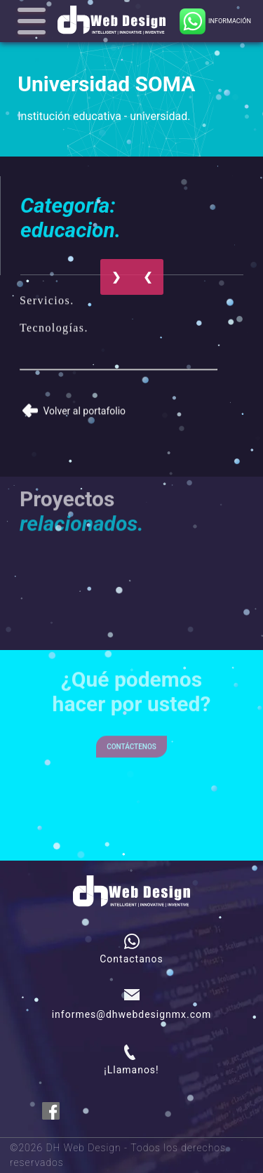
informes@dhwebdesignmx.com (132, 1014)
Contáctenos (131, 738)
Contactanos (131, 959)
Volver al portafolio (74, 406)
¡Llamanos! (131, 1069)
